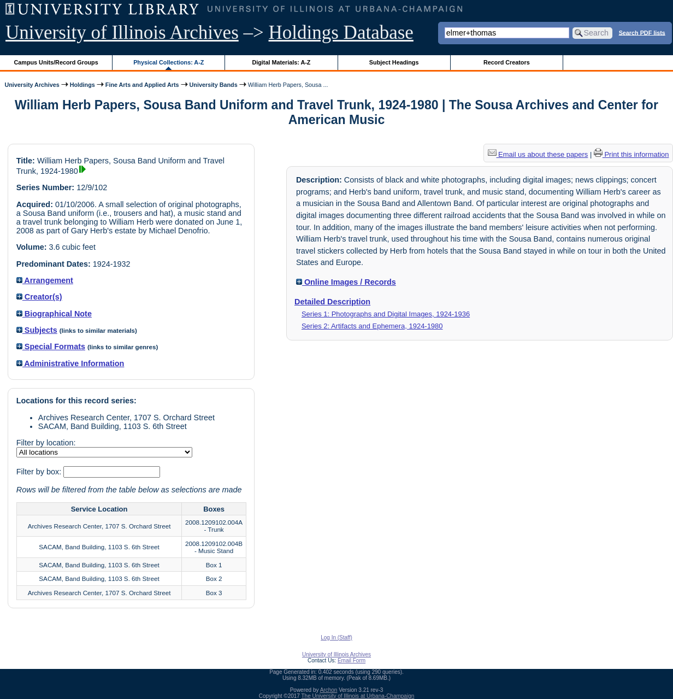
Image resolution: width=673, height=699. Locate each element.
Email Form (351, 660)
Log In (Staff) (336, 638)
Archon (329, 690)
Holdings (82, 84)
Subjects (36, 330)
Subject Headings (394, 62)
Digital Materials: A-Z (281, 62)
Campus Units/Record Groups (56, 62)
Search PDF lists (642, 32)
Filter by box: (39, 471)
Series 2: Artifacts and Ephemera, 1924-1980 (372, 326)
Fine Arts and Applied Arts (142, 84)
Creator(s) (39, 296)
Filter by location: (46, 442)
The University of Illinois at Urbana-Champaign (358, 696)
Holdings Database (341, 32)
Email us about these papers (538, 154)
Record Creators (506, 62)
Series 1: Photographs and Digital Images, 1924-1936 (386, 314)
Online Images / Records (346, 282)
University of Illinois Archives (122, 32)
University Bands (214, 84)
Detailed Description (332, 301)
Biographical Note (54, 313)
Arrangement (44, 280)
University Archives (31, 84)
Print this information (631, 154)
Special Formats (50, 346)
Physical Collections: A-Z (168, 62)
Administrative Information (70, 363)
